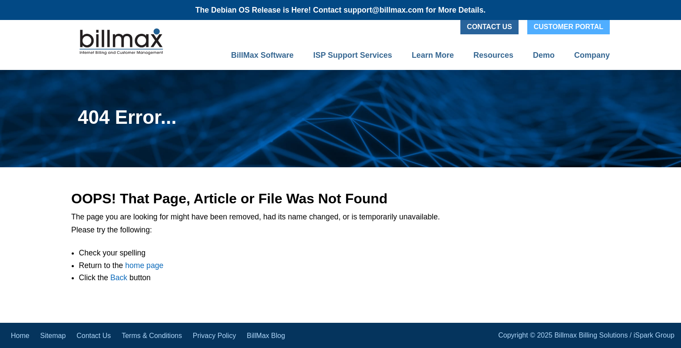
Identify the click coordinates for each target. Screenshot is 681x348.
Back (118, 277)
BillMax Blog (266, 335)
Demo (544, 55)
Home (20, 335)
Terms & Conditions (152, 335)
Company (592, 55)
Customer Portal (568, 26)
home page (144, 265)
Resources (493, 55)
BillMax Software (262, 55)
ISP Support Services (352, 55)
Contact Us (489, 26)
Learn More (433, 55)
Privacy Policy (214, 335)
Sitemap (53, 335)
